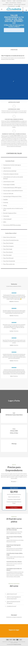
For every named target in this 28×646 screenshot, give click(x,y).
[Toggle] (2, 165)
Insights (14, 0)
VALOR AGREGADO (11, 6)
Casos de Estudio (19, 0)
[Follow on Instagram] (22, 8)
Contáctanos (19, 2)
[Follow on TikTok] (22, 9)
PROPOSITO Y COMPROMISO (8, 4)
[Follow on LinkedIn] (22, 11)
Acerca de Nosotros (12, 2)
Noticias (7, 2)
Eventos (24, 0)
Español (18, 6)
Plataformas (9, 0)
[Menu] (1, 9)
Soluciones (4, 0)
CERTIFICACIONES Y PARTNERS (19, 4)
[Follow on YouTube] (22, 12)
